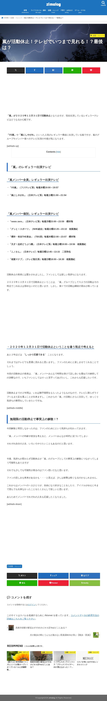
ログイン (31, 604)
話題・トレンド (53, 11)
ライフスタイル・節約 (38, 11)
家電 (25, 11)
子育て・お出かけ (67, 11)
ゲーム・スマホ (80, 11)
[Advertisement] (53, 94)
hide (58, 152)
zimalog (53, 4)
